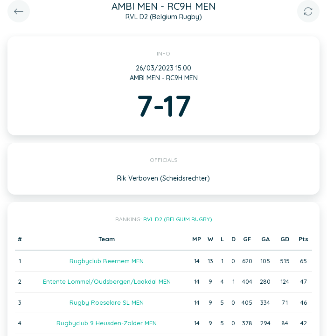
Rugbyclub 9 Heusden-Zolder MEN (106, 323)
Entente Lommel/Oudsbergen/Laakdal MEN (107, 281)
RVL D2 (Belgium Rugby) (177, 219)
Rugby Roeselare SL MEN (107, 302)
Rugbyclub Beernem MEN (107, 261)
